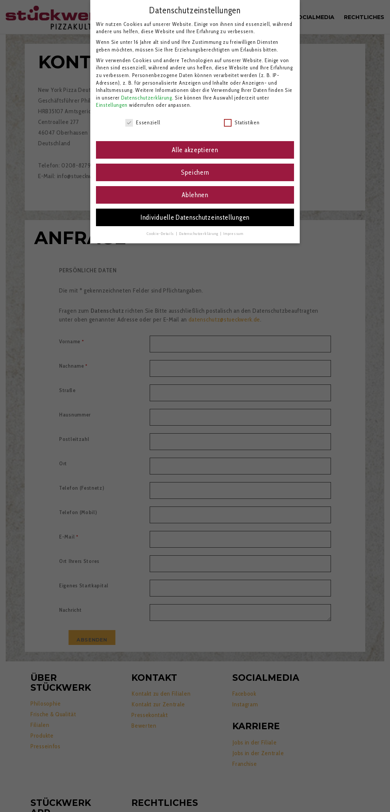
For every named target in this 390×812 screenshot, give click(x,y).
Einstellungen (112, 104)
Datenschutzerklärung (146, 97)
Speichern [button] (195, 172)
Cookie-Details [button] (161, 233)
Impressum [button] (233, 233)
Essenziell (142, 122)
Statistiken (242, 122)
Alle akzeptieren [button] (195, 150)
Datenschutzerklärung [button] (199, 233)
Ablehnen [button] (195, 195)
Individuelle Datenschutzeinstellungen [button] (195, 217)
